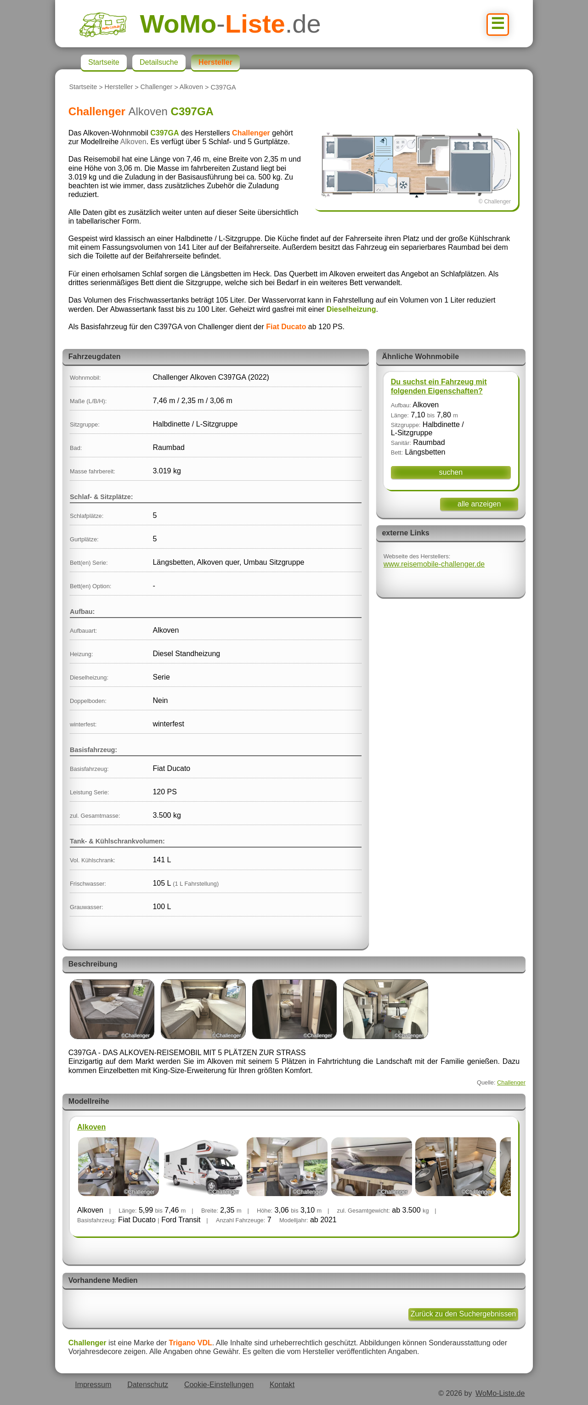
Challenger (157, 87)
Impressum (93, 1384)
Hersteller (119, 87)
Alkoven (191, 87)
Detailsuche (159, 62)
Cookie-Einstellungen (219, 1384)
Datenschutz (147, 1384)
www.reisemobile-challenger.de (434, 564)
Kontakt (282, 1384)
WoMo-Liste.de (500, 1393)
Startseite (83, 87)
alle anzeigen (479, 504)
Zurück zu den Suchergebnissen (463, 1314)
